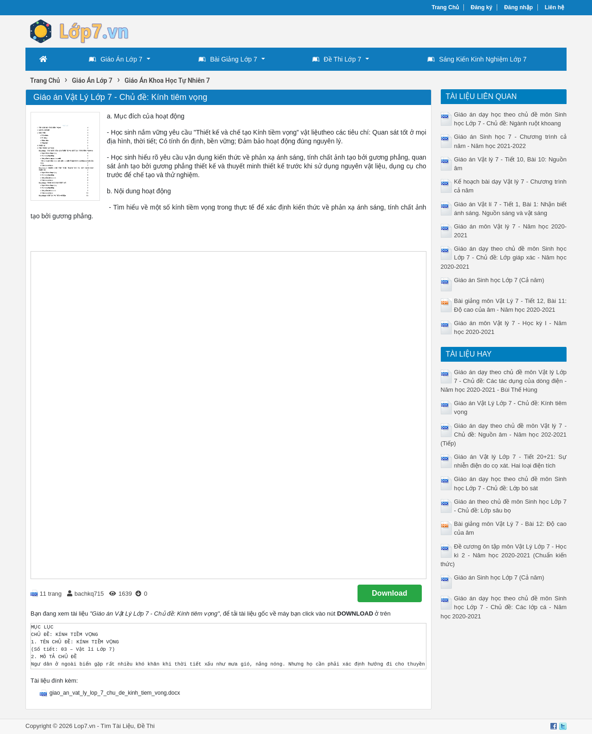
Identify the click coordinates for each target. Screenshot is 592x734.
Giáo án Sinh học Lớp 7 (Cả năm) (499, 280)
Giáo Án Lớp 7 (115, 59)
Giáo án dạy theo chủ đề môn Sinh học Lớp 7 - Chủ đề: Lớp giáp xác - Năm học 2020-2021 (504, 257)
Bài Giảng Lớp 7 (227, 59)
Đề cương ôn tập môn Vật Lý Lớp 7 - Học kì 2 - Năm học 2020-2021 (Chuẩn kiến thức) (504, 555)
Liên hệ (554, 7)
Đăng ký (482, 7)
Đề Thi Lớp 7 (336, 59)
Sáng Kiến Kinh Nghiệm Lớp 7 (476, 59)
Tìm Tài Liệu (117, 725)
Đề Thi (146, 725)
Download (389, 593)
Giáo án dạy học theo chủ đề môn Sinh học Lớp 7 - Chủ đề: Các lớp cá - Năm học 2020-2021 (504, 607)
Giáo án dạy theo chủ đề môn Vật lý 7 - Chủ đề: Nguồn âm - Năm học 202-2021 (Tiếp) (504, 434)
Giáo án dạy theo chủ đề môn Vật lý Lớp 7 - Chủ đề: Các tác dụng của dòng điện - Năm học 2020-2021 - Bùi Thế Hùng (504, 381)
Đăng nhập (518, 7)
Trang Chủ (445, 7)
